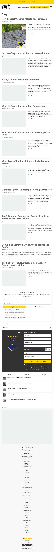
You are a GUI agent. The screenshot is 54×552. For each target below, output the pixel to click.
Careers (27, 530)
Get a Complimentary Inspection (39, 7)
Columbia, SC (27, 505)
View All (27, 512)
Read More (30, 33)
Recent (9, 374)
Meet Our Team (27, 520)
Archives (44, 374)
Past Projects (27, 532)
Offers (27, 525)
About (27, 517)
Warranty (27, 475)
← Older (5, 324)
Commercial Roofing (27, 487)
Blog (27, 522)
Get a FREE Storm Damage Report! (27, 1)
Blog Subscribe (14, 307)
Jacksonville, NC (27, 510)
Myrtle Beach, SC (27, 500)
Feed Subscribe (39, 307)
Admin (4, 21)
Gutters (27, 490)
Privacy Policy (20, 318)
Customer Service (27, 480)
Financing (27, 477)
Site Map (30, 548)
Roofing (27, 485)
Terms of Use (13, 318)
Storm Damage (27, 492)
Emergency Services (27, 495)
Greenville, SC (27, 502)
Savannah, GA (27, 507)
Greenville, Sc (27, 453)
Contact (27, 472)
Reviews (27, 527)
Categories (26, 374)
